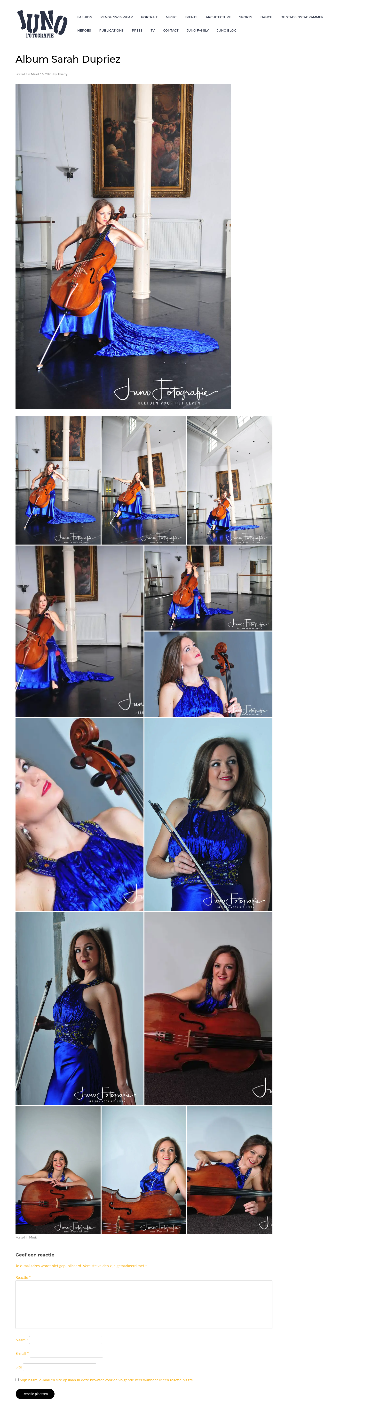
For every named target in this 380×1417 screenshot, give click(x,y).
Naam (22, 1339)
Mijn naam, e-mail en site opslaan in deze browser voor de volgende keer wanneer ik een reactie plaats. (106, 1379)
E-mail (22, 1353)
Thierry (62, 74)
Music (33, 1237)
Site (19, 1367)
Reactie (23, 1277)
